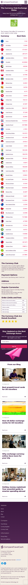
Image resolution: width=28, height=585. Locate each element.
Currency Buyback (5, 526)
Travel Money (4, 524)
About (2, 511)
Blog (2, 514)
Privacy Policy (4, 536)
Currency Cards (4, 529)
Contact (2, 516)
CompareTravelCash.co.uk (7, 568)
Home (2, 5)
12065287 (18, 560)
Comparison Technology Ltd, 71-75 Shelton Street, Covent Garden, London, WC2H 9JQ (7, 553)
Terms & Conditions (5, 539)
